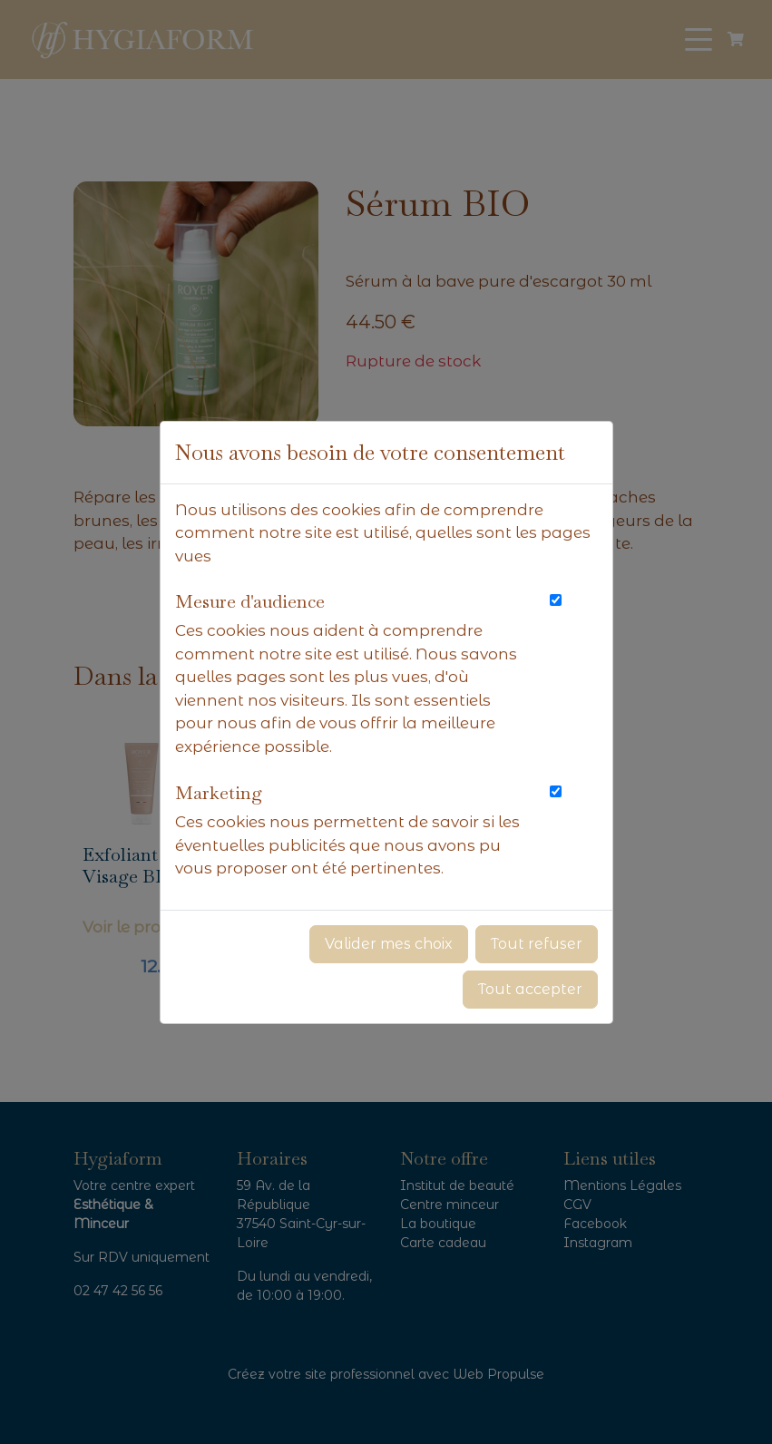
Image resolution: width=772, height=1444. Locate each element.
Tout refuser (536, 943)
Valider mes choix (389, 943)
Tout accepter (530, 989)
